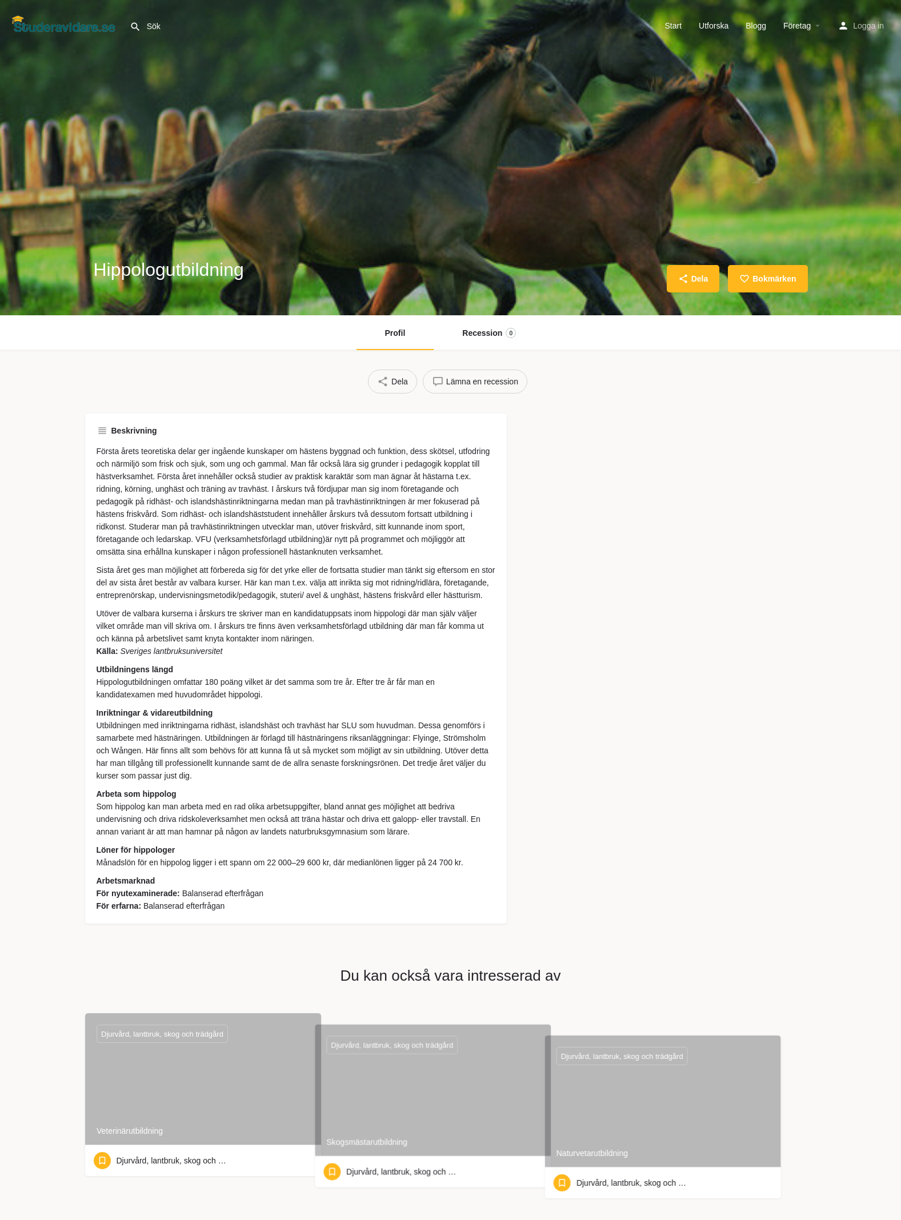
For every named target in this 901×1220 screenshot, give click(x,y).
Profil (395, 333)
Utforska (713, 25)
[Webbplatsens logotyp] (65, 24)
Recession (489, 333)
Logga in (868, 25)
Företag (797, 25)
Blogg (756, 25)
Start (673, 25)
